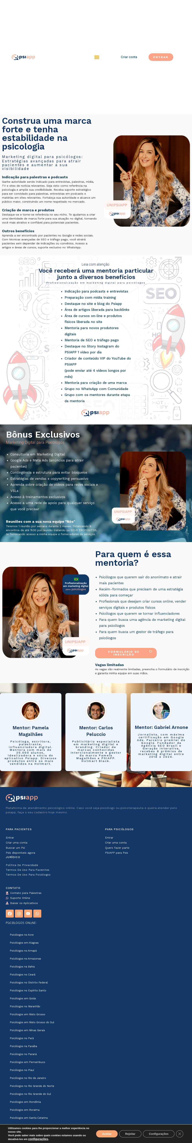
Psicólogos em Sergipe (24, 1133)
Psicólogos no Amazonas (25, 958)
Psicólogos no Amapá (23, 950)
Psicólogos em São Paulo (26, 1125)
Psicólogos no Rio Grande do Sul (30, 1093)
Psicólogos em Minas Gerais (27, 1030)
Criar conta (129, 57)
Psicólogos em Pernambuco (27, 1062)
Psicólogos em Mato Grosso (27, 1014)
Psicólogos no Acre (22, 934)
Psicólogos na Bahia (22, 966)
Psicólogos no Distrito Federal (29, 982)
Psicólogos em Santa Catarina (29, 1117)
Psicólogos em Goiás (23, 998)
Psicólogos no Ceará (22, 974)
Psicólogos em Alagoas (24, 942)
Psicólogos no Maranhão (25, 1006)
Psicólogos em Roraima (24, 1109)
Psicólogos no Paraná (23, 1054)
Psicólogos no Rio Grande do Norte (32, 1085)
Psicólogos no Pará (22, 1038)
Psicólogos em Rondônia (25, 1101)
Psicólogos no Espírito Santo (28, 990)
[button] (97, 57)
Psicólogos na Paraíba (23, 1046)
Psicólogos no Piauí (22, 1070)
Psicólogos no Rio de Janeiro (28, 1078)
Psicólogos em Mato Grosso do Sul (32, 1022)
